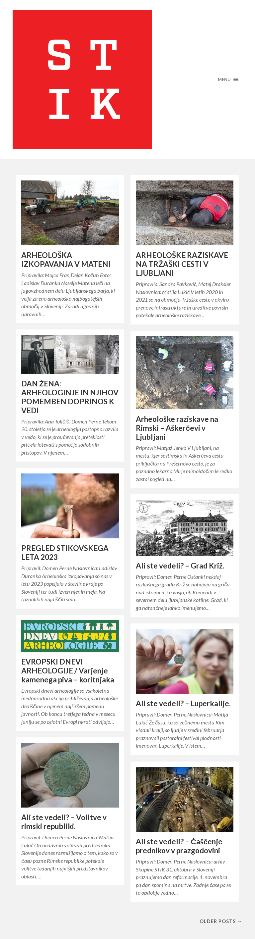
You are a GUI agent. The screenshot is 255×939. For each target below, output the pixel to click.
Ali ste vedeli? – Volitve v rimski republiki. (64, 822)
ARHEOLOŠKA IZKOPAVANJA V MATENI (66, 260)
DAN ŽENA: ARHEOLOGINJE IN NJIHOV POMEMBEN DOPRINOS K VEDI (70, 397)
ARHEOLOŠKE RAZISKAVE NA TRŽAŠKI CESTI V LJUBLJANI (182, 264)
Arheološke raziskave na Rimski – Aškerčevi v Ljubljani (177, 428)
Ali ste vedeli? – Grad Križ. (180, 565)
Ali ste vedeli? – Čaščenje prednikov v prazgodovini (179, 846)
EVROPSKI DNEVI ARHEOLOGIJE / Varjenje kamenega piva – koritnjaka (67, 670)
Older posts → (221, 921)
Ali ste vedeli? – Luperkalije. (183, 703)
